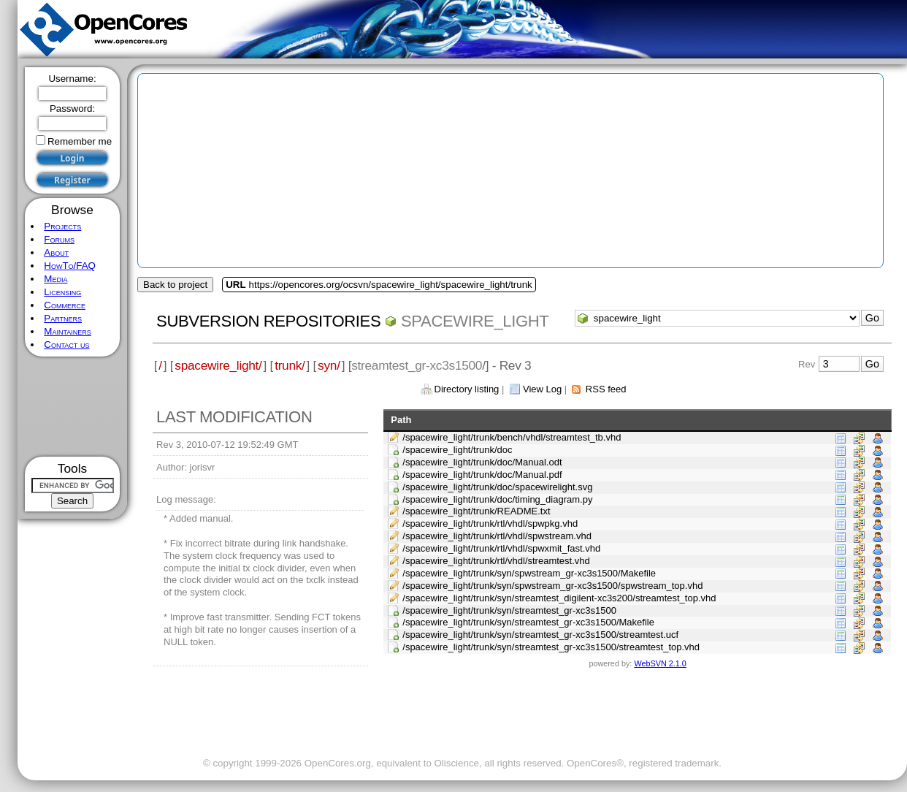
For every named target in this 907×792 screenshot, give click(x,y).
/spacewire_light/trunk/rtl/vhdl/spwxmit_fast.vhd (501, 548)
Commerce (64, 305)
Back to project (175, 284)
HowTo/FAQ (70, 265)
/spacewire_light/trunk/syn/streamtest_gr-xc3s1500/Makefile (528, 622)
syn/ (329, 365)
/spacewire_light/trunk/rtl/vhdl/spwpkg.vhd (490, 523)
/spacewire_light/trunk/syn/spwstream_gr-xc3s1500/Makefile (529, 573)
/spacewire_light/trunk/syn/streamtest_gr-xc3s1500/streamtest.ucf (540, 634)
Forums (59, 239)
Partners (63, 318)
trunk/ (290, 365)
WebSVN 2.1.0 (660, 663)
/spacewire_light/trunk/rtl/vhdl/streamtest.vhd (496, 560)
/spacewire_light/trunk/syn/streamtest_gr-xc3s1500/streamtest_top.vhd (551, 646)
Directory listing (467, 389)
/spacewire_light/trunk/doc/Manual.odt (482, 462)
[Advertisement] (72, 406)
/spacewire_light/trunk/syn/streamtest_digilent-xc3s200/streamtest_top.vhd (559, 598)
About (56, 252)
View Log (542, 389)
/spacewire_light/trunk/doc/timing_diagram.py (497, 499)
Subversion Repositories (268, 321)
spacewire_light (474, 321)
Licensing (62, 291)
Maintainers (67, 331)
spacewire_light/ (218, 365)
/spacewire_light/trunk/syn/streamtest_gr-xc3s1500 (509, 610)
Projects (62, 226)
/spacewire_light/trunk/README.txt (476, 511)
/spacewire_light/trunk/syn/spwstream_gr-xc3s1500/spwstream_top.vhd (552, 585)
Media (55, 278)
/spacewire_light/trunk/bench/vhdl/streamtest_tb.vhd (511, 437)
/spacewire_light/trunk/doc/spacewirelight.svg (497, 486)
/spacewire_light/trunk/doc (457, 449)
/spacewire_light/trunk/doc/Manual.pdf (482, 474)
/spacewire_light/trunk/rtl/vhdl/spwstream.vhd (497, 535)
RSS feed (606, 389)
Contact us (66, 344)
